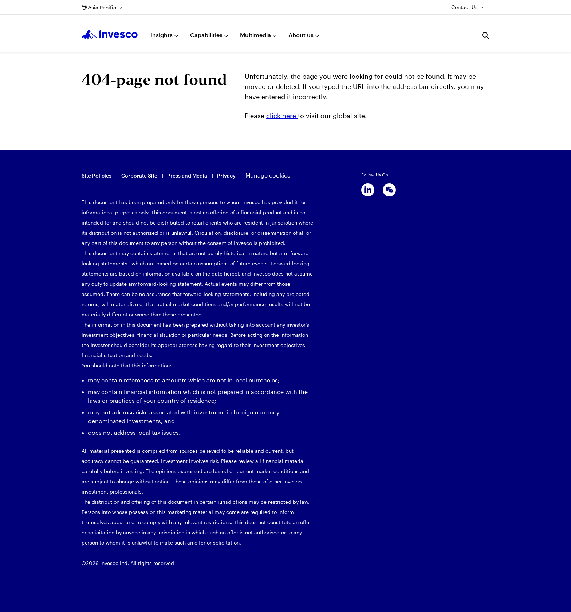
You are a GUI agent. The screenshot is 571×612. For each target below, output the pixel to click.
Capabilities (206, 34)
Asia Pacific (102, 7)
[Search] (485, 35)
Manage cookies (267, 175)
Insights (161, 34)
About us (301, 34)
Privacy (226, 175)
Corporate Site (139, 175)
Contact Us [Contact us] (464, 7)
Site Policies (96, 175)
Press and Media (187, 175)
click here (282, 116)
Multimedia (255, 34)
